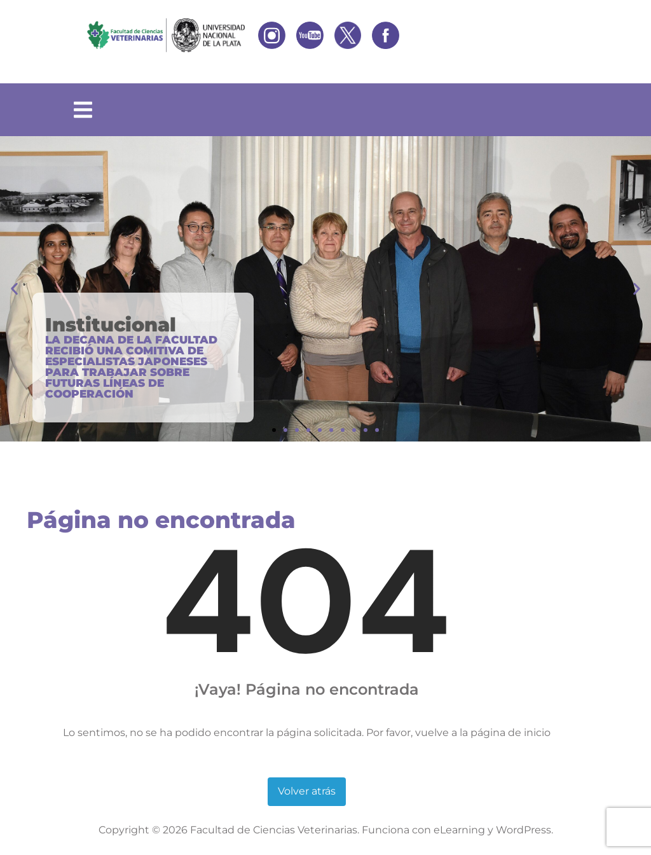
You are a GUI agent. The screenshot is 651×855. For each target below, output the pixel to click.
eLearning (459, 830)
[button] (14, 289)
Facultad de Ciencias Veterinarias (273, 830)
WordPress (523, 830)
